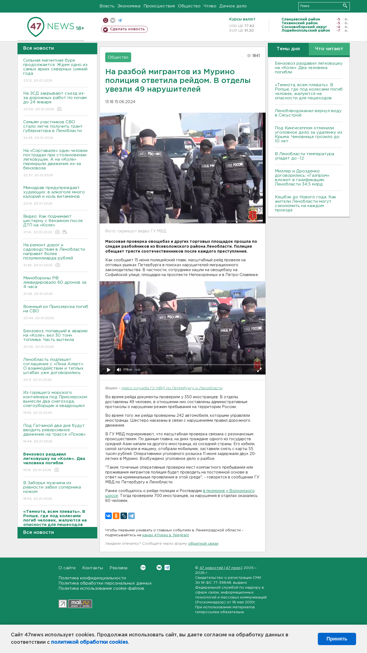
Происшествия (159, 6)
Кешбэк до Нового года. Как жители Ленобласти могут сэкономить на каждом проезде (305, 203)
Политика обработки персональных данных (105, 583)
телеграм (119, 20)
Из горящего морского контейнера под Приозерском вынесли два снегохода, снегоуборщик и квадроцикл (56, 403)
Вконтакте (143, 567)
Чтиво (210, 6)
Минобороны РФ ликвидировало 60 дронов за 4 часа (56, 286)
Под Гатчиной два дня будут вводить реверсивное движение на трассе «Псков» (56, 434)
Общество (189, 6)
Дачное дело (233, 6)
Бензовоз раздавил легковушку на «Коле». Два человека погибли (309, 68)
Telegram (167, 567)
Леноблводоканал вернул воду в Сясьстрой (308, 113)
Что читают (329, 49)
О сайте (67, 568)
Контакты (92, 568)
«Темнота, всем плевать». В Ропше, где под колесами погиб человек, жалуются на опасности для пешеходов (309, 91)
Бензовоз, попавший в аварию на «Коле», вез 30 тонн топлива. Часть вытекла (56, 339)
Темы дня (288, 49)
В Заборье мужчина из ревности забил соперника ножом (56, 491)
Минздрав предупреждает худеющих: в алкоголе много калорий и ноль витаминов (56, 196)
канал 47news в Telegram (165, 535)
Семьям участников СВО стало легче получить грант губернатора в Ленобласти (56, 130)
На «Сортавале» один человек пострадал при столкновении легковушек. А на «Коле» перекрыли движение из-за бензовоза (56, 163)
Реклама (118, 568)
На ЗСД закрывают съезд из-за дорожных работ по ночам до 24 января (56, 102)
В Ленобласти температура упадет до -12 (304, 156)
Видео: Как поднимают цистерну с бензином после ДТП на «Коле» (56, 225)
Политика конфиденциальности (92, 578)
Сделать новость (127, 29)
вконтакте (112, 20)
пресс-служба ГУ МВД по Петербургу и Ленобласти (172, 388)
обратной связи (203, 543)
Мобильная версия (105, 20)
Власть (106, 6)
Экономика (129, 6)
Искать (345, 6)
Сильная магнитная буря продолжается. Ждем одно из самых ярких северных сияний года (56, 71)
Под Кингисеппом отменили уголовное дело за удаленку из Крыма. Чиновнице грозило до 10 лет (308, 134)
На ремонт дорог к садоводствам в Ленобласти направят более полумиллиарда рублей (56, 255)
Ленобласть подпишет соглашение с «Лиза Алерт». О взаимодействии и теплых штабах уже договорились (56, 370)
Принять (337, 639)
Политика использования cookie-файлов (101, 588)
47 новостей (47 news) (220, 568)
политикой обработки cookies (89, 642)
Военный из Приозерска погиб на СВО (56, 312)
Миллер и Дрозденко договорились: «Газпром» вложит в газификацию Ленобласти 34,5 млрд (302, 177)
